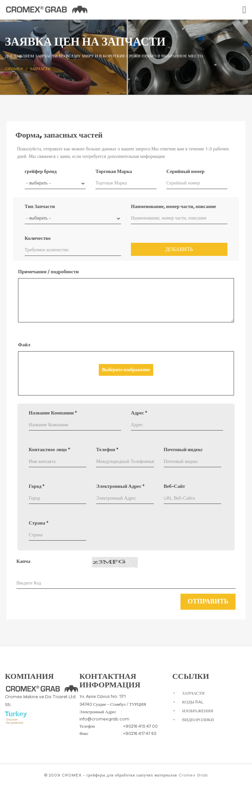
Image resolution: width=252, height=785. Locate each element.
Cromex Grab (193, 775)
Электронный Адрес (120, 486)
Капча (23, 561)
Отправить (208, 601)
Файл (24, 344)
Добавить (179, 249)
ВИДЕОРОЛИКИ (198, 720)
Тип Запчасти (40, 206)
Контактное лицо (49, 449)
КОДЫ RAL (192, 702)
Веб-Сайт (174, 486)
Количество (38, 238)
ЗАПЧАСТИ (193, 693)
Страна (39, 523)
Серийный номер (185, 171)
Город (37, 486)
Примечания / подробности (48, 271)
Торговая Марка (113, 171)
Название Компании (53, 413)
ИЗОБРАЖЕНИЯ (197, 711)
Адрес (139, 413)
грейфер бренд (41, 171)
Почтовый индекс (183, 449)
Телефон (107, 449)
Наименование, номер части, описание (173, 206)
